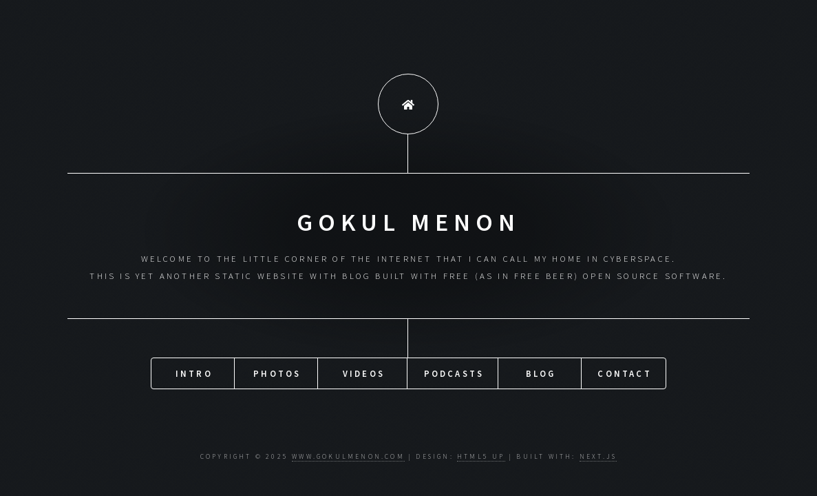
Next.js (598, 457)
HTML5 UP (481, 457)
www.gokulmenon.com (348, 457)
